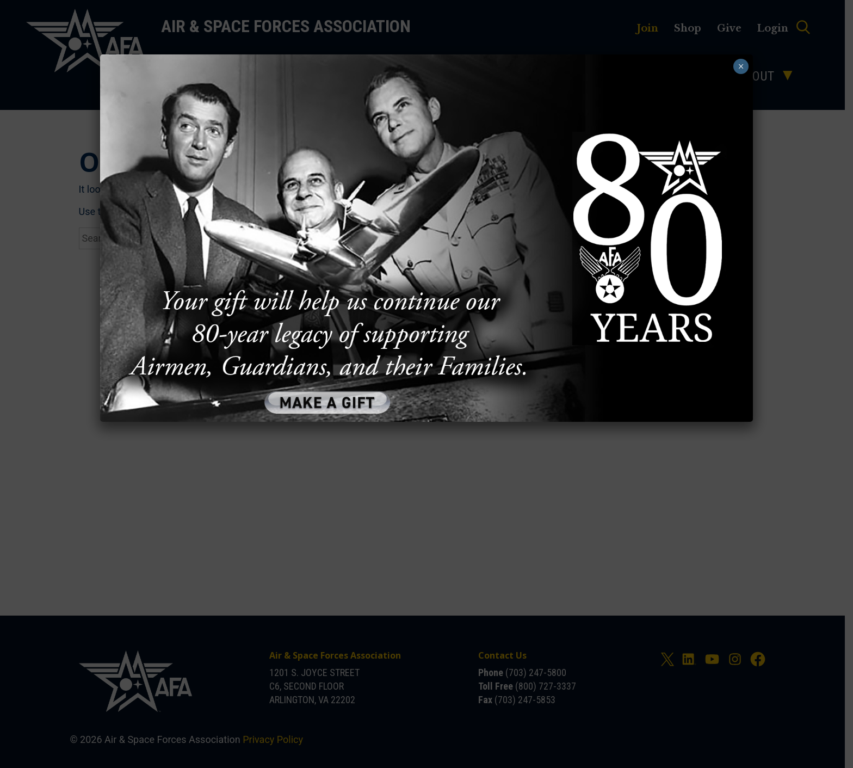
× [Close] (740, 66)
